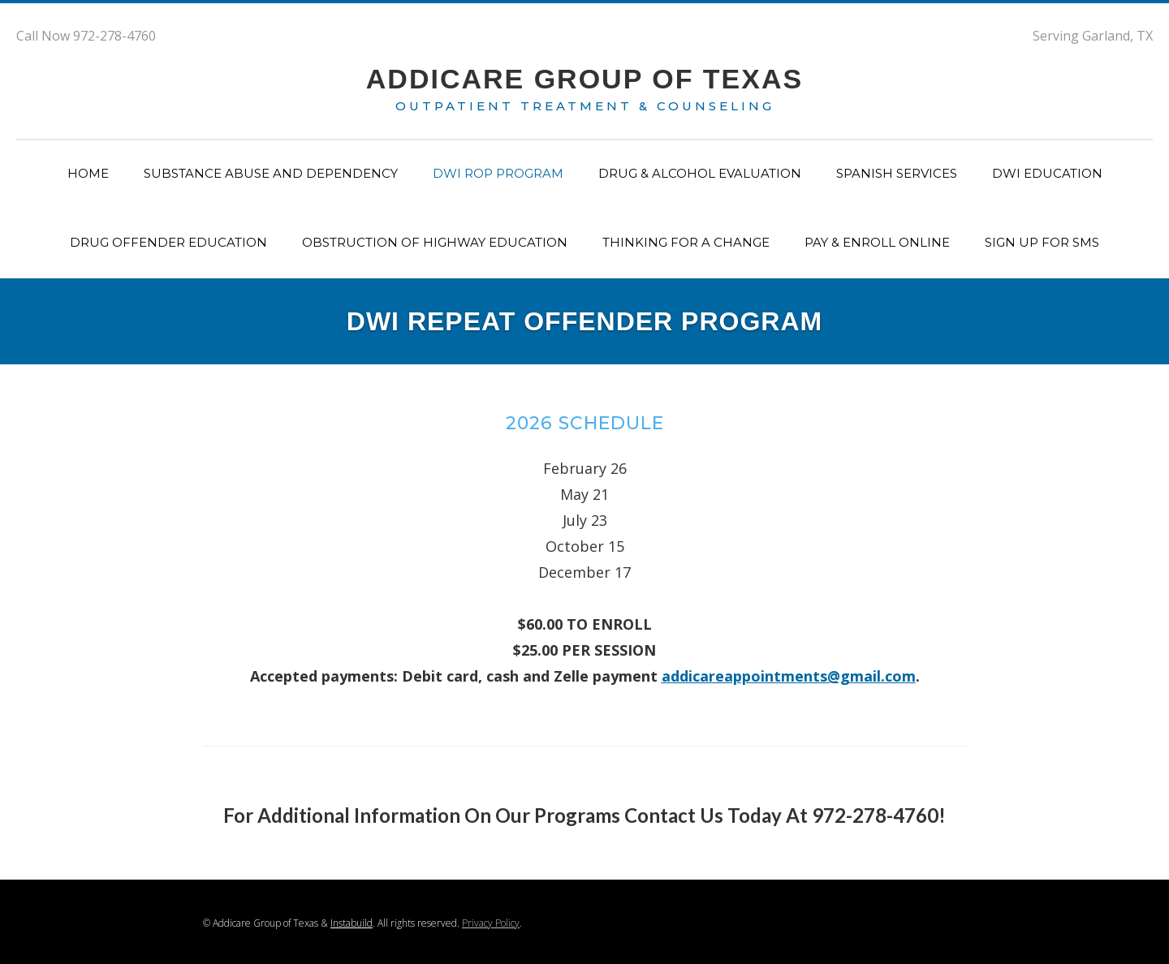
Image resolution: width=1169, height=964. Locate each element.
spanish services (896, 173)
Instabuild (351, 923)
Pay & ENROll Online (877, 242)
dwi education (1047, 173)
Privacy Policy (491, 923)
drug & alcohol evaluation (699, 173)
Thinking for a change (686, 242)
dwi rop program (498, 173)
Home (88, 173)
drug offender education (168, 242)
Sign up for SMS (1042, 242)
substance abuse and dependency (271, 173)
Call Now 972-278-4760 (86, 36)
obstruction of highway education (434, 242)
